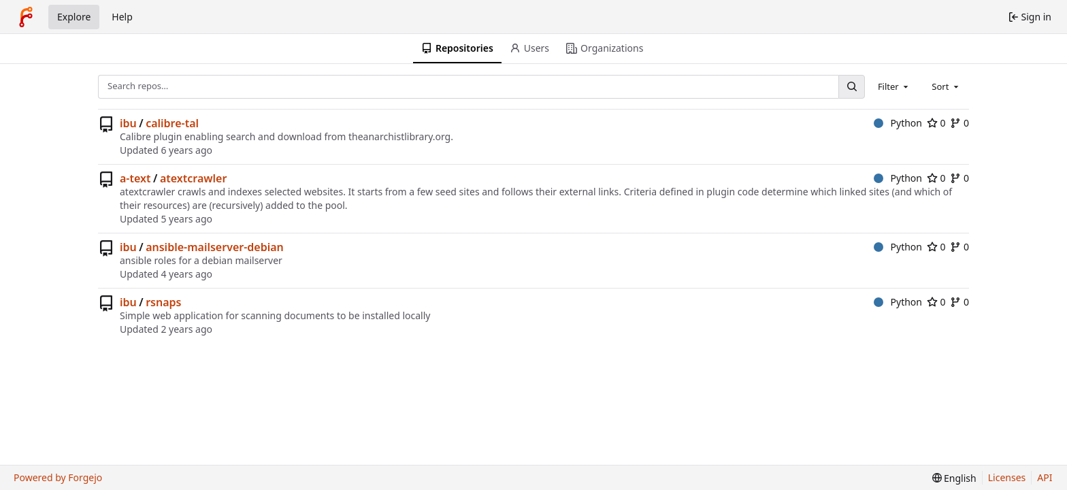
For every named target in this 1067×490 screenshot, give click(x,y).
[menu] (954, 478)
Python (898, 122)
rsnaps (163, 302)
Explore (74, 16)
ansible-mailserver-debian (215, 247)
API (1044, 477)
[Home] (26, 17)
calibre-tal (172, 123)
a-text (135, 178)
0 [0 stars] (936, 122)
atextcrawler (193, 178)
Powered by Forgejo (58, 477)
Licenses (1007, 477)
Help (122, 16)
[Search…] (851, 87)
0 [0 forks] (959, 122)
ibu (128, 123)
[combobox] (894, 86)
